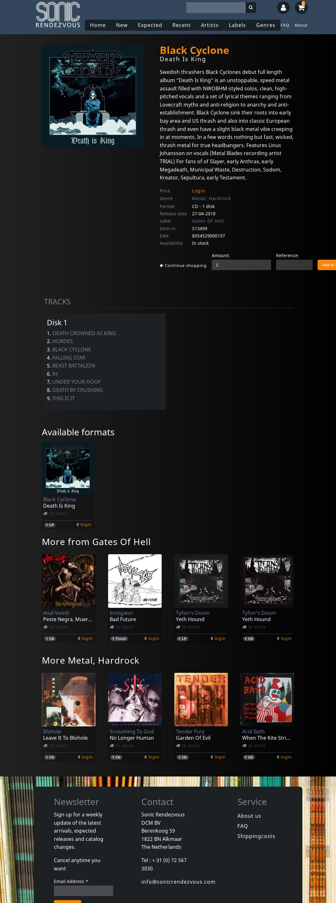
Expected (150, 25)
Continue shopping (183, 265)
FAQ (285, 25)
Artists (210, 25)
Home (98, 25)
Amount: (221, 255)
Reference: (287, 255)
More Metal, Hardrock (90, 660)
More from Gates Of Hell (96, 542)
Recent (181, 25)
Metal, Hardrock (211, 198)
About (301, 25)
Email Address (71, 881)
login (86, 524)
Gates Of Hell (208, 221)
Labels (237, 25)
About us (249, 815)
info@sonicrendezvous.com (178, 881)
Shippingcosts (256, 836)
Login (198, 191)
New (122, 25)
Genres (265, 25)
